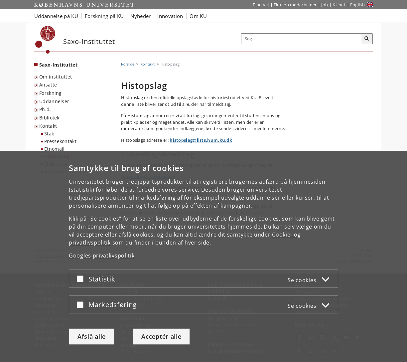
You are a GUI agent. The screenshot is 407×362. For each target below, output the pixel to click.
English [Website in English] (357, 5)
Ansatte (48, 85)
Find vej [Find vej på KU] (261, 5)
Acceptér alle (161, 336)
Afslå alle (91, 336)
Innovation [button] (170, 16)
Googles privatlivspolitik (102, 255)
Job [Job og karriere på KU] (324, 5)
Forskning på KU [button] (104, 16)
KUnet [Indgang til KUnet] (339, 5)
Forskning (50, 93)
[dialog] (203, 256)
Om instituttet (55, 77)
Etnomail (54, 149)
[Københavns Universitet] (45, 40)
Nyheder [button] (140, 16)
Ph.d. (45, 109)
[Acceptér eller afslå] (82, 278)
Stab (49, 133)
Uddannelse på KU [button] (56, 16)
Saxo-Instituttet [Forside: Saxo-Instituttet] (58, 65)
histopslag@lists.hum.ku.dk (201, 140)
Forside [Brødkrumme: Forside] (127, 64)
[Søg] (367, 39)
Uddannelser (54, 101)
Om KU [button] (198, 16)
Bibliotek (49, 117)
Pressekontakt (60, 141)
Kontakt (48, 126)
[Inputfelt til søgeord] (301, 38)
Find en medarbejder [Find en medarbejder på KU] (295, 5)
